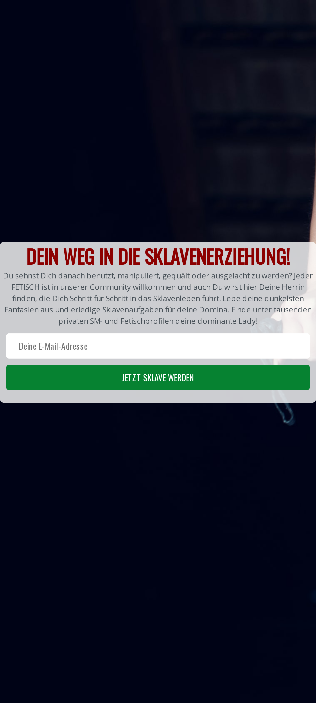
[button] (158, 322)
